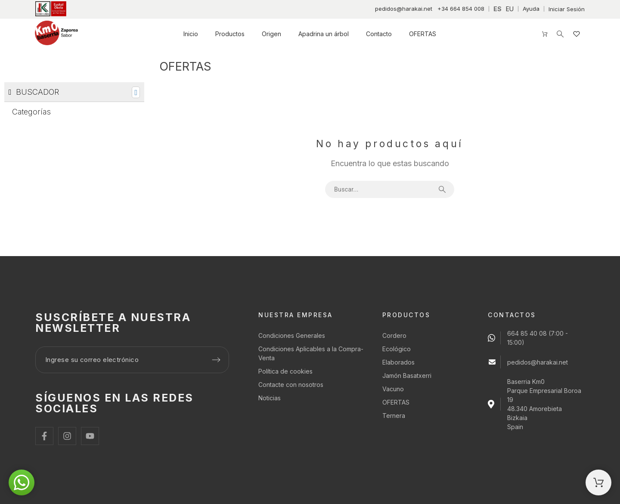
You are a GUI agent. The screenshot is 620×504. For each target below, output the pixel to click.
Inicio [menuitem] (190, 33)
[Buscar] (560, 34)
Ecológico (396, 348)
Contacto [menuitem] (379, 33)
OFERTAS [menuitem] (422, 33)
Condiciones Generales (291, 335)
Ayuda (531, 8)
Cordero (394, 335)
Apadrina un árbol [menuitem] (323, 33)
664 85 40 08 (527, 333)
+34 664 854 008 (460, 8)
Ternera (393, 415)
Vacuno (393, 389)
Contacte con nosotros (290, 384)
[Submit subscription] (216, 360)
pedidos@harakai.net (403, 8)
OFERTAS (395, 402)
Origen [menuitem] (271, 33)
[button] (21, 482)
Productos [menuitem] (230, 33)
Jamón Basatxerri (406, 375)
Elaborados (398, 362)
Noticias (269, 398)
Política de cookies (285, 371)
